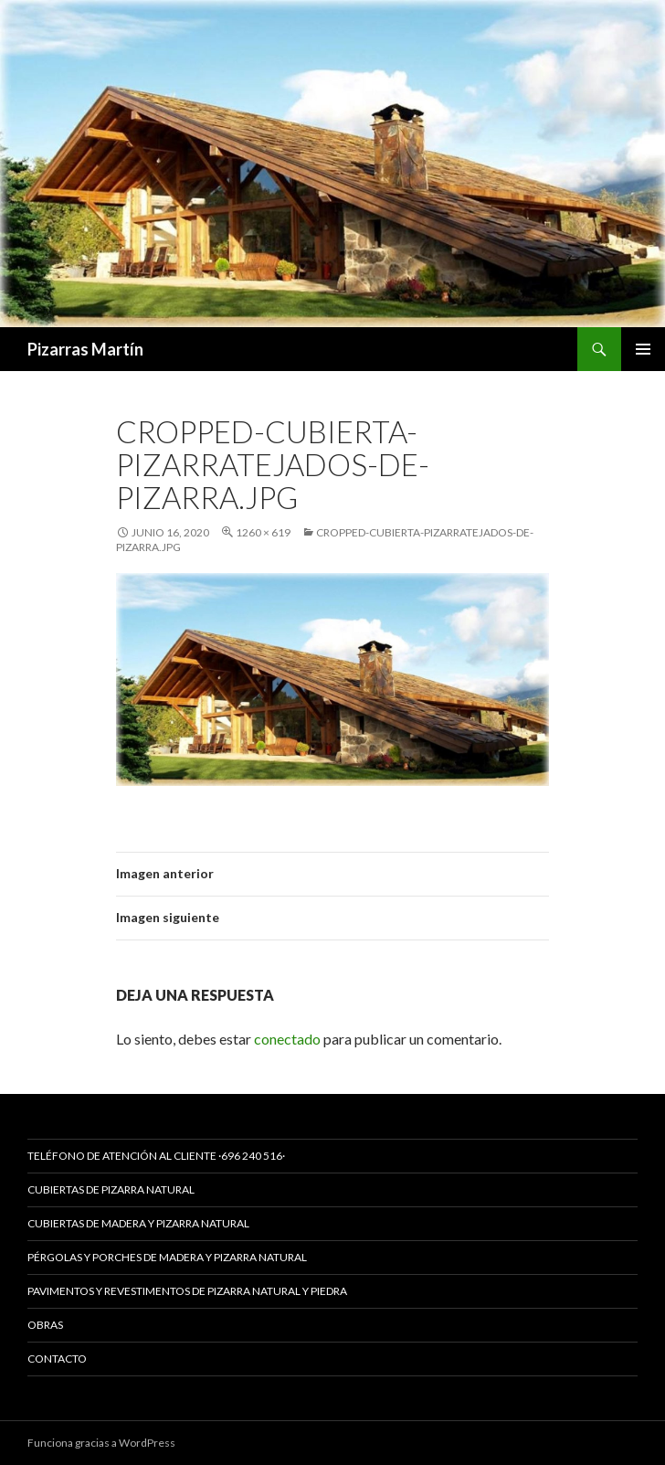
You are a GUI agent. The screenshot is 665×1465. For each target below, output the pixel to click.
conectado (287, 1038)
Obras (45, 1325)
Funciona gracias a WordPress (101, 1442)
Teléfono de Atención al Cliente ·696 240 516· (156, 1155)
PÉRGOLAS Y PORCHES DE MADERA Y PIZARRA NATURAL (167, 1257)
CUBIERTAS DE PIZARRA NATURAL (111, 1189)
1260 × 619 (263, 532)
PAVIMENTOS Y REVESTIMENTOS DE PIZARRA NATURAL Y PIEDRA (187, 1291)
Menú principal (643, 349)
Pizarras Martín (85, 349)
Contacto (57, 1358)
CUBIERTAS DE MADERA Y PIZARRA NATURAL (138, 1223)
